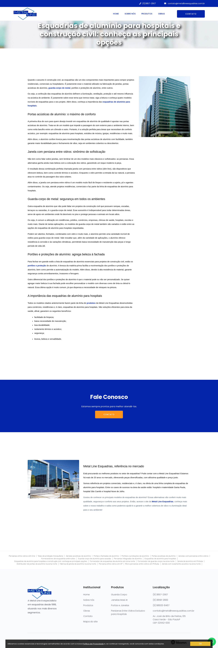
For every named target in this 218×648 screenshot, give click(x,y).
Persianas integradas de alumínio (128, 559)
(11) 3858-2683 (160, 600)
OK (200, 643)
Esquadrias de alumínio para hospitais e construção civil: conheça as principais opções (50, 561)
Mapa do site (90, 621)
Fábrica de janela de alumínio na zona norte (78, 564)
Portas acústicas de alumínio (164, 556)
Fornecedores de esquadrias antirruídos (58, 559)
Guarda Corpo (119, 594)
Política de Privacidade (93, 643)
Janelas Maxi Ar (119, 600)
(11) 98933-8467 (161, 605)
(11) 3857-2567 (160, 594)
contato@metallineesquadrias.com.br (186, 3)
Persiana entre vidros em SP (110, 564)
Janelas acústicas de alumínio (78, 556)
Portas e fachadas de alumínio (106, 556)
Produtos (146, 13)
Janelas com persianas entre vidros (193, 556)
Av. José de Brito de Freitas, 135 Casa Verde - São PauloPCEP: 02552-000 (169, 619)
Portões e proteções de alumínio (135, 556)
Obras (161, 13)
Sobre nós (130, 13)
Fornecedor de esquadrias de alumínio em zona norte (112, 561)
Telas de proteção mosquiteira (50, 556)
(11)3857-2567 (149, 3)
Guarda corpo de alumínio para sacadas (94, 559)
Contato (190, 13)
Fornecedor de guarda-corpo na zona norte (156, 561)
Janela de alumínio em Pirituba (190, 561)
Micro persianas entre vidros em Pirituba (142, 564)
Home (116, 13)
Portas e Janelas (120, 605)
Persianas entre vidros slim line (22, 556)
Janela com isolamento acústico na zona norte (181, 564)
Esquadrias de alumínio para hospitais (160, 559)
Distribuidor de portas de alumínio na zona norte (37, 564)
